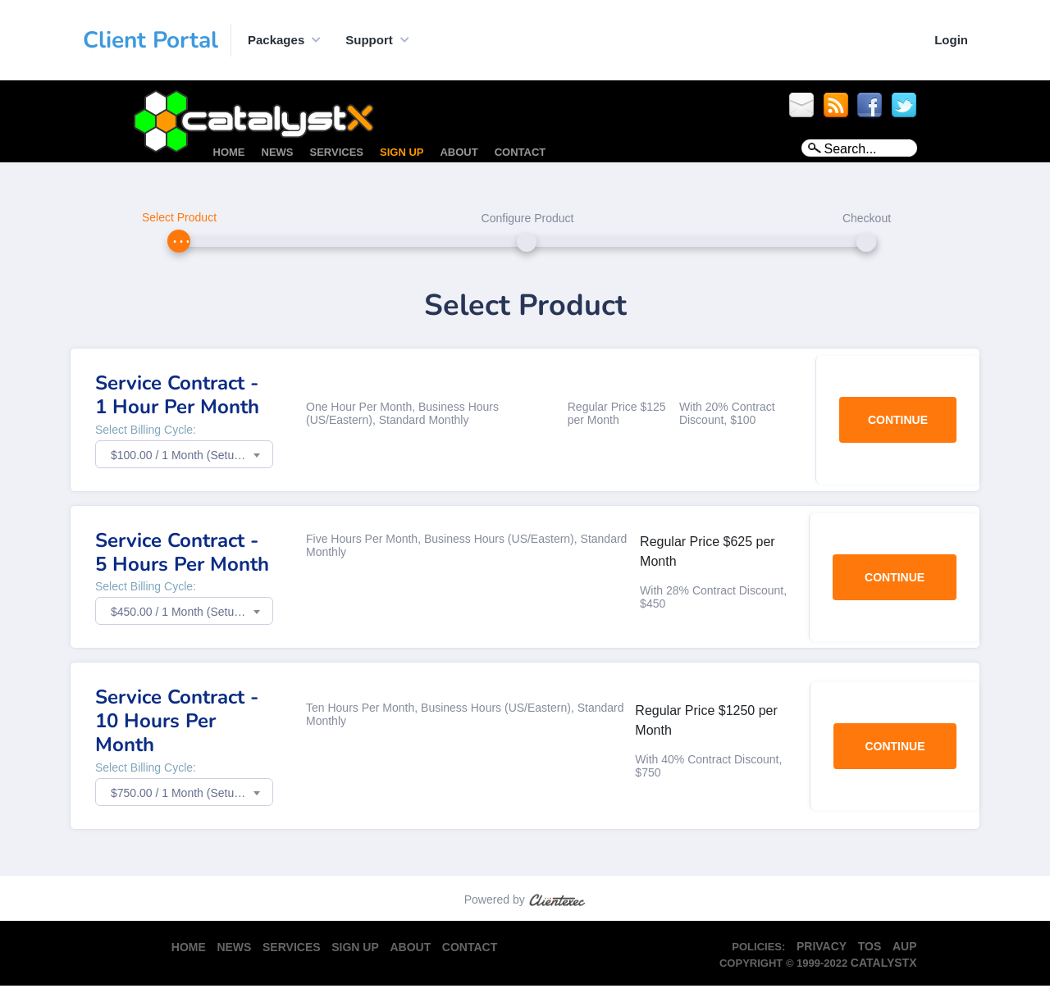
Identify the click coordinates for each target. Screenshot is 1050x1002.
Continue (898, 419)
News (278, 152)
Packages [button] (276, 40)
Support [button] (369, 40)
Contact (520, 152)
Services (337, 152)
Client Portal (150, 40)
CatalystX (884, 962)
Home (229, 152)
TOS (870, 946)
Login (951, 40)
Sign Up (401, 152)
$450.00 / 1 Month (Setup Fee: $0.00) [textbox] (191, 611)
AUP (904, 946)
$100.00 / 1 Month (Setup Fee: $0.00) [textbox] (191, 455)
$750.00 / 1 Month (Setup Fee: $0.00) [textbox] (191, 792)
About (458, 152)
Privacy (822, 946)
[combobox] (184, 454)
